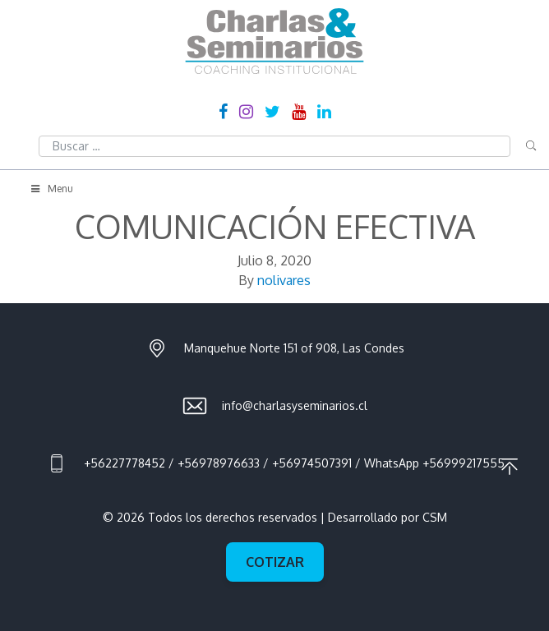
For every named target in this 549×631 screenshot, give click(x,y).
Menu (51, 188)
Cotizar (275, 562)
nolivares (284, 280)
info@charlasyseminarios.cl (294, 405)
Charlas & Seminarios (274, 41)
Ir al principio (509, 466)
